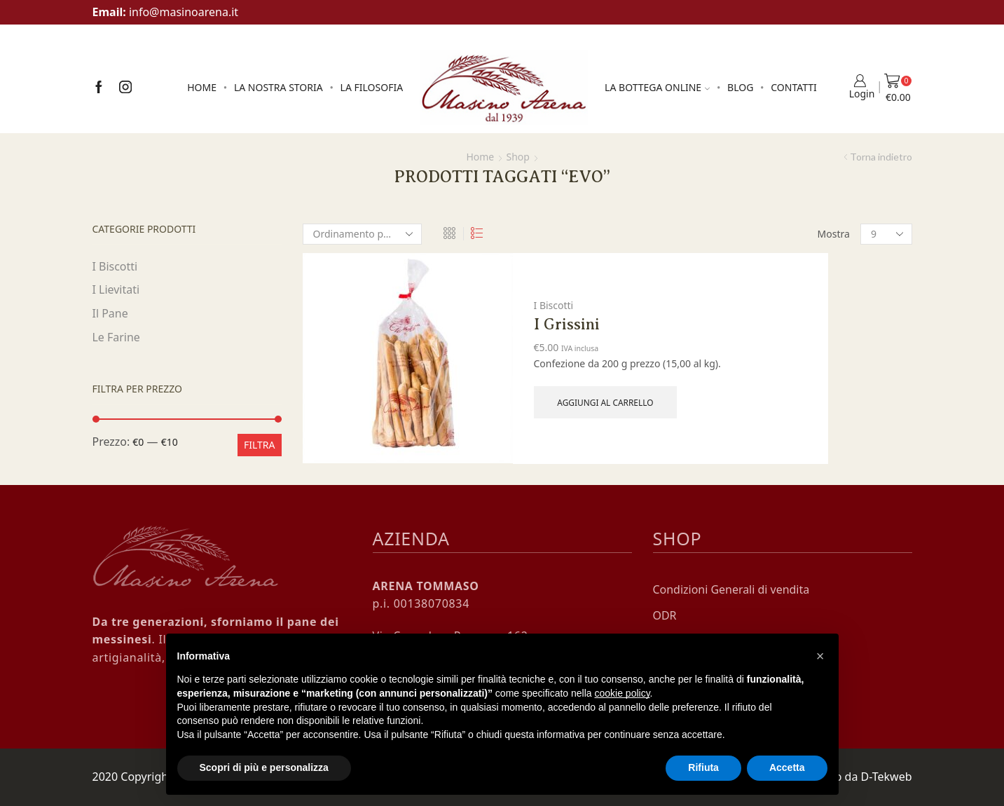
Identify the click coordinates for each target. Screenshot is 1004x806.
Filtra (259, 444)
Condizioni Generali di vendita (731, 589)
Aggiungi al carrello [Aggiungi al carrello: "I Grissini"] (605, 402)
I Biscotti (554, 305)
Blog (740, 87)
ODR (665, 615)
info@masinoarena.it (183, 12)
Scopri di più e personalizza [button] (264, 767)
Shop (518, 156)
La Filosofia (372, 87)
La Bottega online (657, 87)
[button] (820, 656)
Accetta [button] (787, 767)
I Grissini (567, 324)
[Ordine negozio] (362, 234)
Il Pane (110, 313)
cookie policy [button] (621, 693)
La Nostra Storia (278, 87)
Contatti (794, 87)
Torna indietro (881, 157)
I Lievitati (116, 289)
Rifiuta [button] (703, 767)
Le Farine (116, 337)
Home (201, 87)
